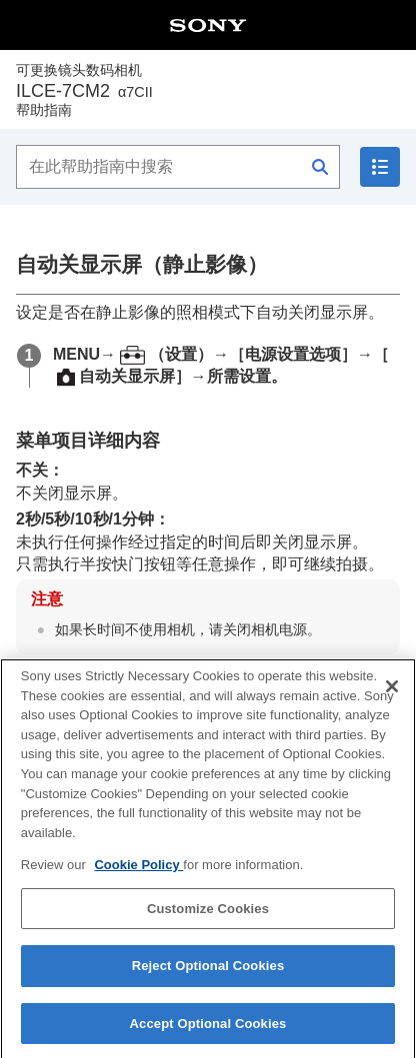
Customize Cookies (208, 923)
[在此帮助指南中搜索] (178, 167)
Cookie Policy (138, 880)
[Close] (392, 702)
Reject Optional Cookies (208, 981)
